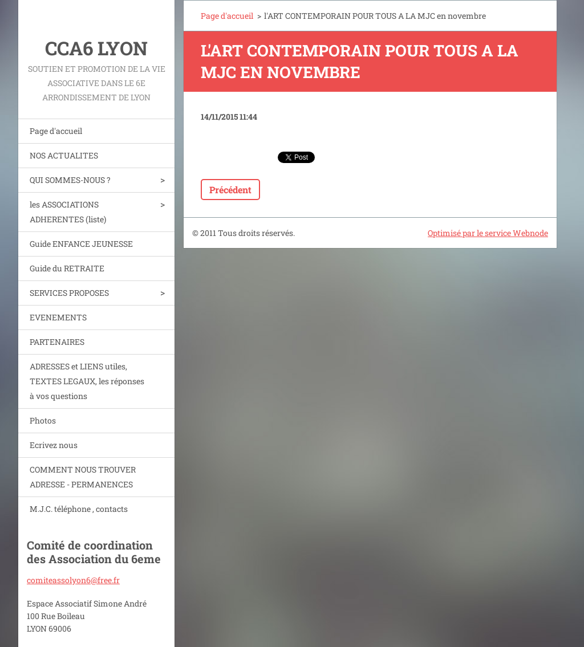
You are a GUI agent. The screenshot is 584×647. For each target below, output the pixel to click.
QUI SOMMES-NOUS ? (70, 179)
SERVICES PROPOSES (69, 292)
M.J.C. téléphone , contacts (79, 508)
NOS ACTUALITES (64, 155)
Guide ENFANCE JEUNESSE (81, 243)
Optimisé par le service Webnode (488, 232)
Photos (43, 420)
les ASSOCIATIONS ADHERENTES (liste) (68, 212)
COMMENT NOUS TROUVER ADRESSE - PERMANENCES (83, 477)
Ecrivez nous (54, 445)
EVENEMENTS (58, 317)
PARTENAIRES (57, 341)
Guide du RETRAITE (67, 268)
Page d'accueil (56, 130)
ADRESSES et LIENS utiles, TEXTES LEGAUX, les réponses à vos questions (87, 381)
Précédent (230, 190)
